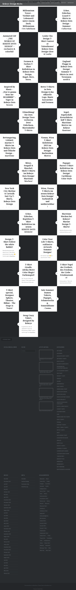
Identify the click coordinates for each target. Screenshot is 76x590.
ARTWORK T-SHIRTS (61, 358)
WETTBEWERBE (60, 466)
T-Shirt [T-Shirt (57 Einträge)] (48, 535)
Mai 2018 (6, 478)
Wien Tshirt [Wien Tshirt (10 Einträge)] (48, 550)
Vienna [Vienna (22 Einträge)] (41, 543)
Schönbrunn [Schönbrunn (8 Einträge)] (42, 508)
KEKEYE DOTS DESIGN (62, 391)
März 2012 (6, 570)
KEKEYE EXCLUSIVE (61, 394)
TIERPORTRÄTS (60, 456)
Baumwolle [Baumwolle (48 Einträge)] (42, 478)
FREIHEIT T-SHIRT (61, 375)
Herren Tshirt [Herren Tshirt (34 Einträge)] (42, 491)
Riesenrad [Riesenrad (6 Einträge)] (47, 503)
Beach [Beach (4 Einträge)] (47, 478)
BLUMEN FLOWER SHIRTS (62, 363)
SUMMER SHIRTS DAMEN (62, 451)
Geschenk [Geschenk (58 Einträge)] (42, 486)
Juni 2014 (6, 515)
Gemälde (59, 381)
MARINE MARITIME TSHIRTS (63, 416)
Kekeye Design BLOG (12, 4)
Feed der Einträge (25, 481)
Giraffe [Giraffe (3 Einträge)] (47, 486)
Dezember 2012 (7, 547)
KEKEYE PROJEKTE (61, 399)
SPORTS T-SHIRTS (61, 445)
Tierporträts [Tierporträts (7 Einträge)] (42, 538)
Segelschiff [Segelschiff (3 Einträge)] (42, 513)
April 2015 (6, 497)
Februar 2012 (7, 573)
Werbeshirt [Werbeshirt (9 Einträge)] (47, 545)
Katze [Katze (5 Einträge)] (41, 493)
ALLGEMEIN (59, 353)
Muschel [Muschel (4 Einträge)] (41, 503)
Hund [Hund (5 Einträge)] (48, 491)
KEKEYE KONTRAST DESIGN (63, 396)
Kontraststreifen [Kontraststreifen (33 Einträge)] (43, 496)
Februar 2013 (7, 541)
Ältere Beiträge (6, 339)
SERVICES (59, 440)
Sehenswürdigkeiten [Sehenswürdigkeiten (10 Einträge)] (44, 515)
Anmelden (23, 478)
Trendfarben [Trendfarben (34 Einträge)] (49, 538)
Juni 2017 (6, 486)
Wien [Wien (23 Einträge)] (49, 548)
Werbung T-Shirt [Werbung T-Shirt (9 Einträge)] (43, 548)
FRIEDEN (59, 378)
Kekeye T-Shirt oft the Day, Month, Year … (46, 410)
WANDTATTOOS (60, 458)
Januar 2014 (6, 526)
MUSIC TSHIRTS (60, 419)
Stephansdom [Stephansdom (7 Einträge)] (42, 530)
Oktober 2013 (7, 531)
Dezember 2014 (7, 499)
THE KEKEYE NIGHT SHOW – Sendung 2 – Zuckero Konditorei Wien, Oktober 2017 (46, 384)
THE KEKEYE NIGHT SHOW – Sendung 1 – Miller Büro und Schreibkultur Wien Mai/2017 (46, 398)
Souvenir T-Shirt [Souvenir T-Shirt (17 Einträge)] (43, 528)
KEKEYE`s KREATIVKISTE (62, 406)
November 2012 (7, 549)
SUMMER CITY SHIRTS (62, 448)
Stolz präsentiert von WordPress (31, 585)
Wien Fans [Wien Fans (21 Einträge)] (42, 550)
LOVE (58, 414)
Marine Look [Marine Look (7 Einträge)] (42, 501)
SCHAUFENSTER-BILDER (62, 437)
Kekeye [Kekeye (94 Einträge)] (45, 493)
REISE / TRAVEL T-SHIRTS (62, 427)
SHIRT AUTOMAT (55, 2)
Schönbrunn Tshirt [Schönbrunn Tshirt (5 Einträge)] (43, 510)
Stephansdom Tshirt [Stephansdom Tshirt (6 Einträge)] (44, 533)
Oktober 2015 (7, 491)
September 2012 (7, 555)
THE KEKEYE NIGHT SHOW (63, 453)
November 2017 (7, 481)
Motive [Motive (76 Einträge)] (48, 501)
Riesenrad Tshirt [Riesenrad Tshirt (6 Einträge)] (43, 506)
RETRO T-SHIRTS (61, 430)
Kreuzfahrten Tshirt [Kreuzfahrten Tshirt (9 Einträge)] (44, 498)
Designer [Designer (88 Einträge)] (42, 483)
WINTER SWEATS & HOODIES (63, 469)
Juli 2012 (6, 560)
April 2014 (6, 520)
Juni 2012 (6, 562)
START (38, 2)
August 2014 (6, 510)
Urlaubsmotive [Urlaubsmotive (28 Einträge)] (47, 540)
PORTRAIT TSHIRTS (61, 424)
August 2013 (6, 536)
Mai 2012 (6, 565)
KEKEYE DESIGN (46, 2)
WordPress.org (24, 486)
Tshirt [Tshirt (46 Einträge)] (41, 540)
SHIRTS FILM (60, 443)
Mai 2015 (6, 494)
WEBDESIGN (60, 461)
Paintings (59, 422)
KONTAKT (63, 2)
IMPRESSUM (70, 2)
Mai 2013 (6, 539)
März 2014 (6, 523)
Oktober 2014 (7, 505)
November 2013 (7, 528)
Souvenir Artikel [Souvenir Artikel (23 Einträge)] (43, 523)
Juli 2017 (6, 484)
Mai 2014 (6, 518)
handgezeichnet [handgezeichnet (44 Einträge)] (43, 488)
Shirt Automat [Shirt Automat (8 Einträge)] (43, 518)
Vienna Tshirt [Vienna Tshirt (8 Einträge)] (47, 543)
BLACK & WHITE (60, 361)
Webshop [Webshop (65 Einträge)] (42, 545)
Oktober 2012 (7, 552)
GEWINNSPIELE (60, 383)
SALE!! (58, 432)
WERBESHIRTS (60, 464)
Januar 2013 (6, 544)
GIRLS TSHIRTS (60, 386)
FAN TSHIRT (59, 373)
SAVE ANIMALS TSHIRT (62, 435)
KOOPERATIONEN (61, 411)
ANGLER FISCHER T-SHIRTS (63, 356)
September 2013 (7, 534)
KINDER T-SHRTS (61, 409)
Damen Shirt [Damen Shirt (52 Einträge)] (42, 481)
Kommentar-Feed (25, 484)
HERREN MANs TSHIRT (62, 389)
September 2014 (7, 507)
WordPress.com (48, 585)
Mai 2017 (6, 489)
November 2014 (7, 502)
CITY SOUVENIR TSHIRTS (62, 370)
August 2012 (6, 557)
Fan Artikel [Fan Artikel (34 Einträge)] (47, 483)
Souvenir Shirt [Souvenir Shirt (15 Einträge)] (43, 525)
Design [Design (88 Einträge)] (48, 481)
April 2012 (6, 568)
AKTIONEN (59, 350)
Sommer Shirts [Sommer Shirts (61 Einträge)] (43, 520)
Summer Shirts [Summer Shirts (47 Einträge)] (43, 535)
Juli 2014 (6, 512)
